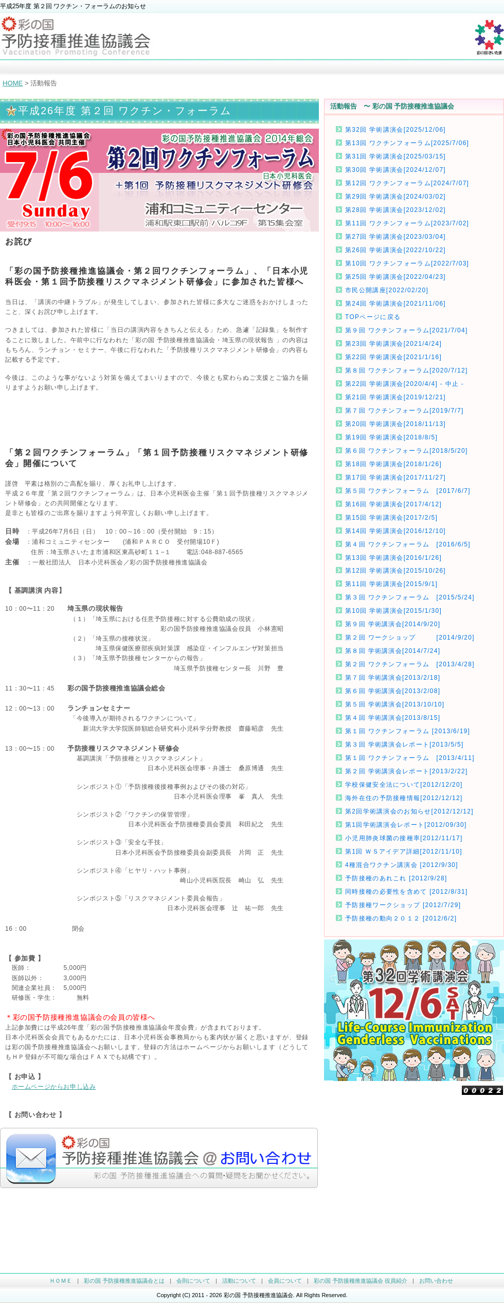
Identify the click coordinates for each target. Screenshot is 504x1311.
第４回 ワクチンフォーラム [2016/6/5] (408, 544)
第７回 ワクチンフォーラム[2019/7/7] (404, 410)
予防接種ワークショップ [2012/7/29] (403, 905)
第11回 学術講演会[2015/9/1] (391, 584)
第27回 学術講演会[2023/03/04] (395, 236)
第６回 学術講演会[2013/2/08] (392, 691)
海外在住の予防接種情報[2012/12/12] (404, 798)
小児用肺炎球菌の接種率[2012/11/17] (404, 838)
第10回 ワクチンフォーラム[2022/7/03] (407, 263)
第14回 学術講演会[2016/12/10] (395, 531)
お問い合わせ (436, 1281)
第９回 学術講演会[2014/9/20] (392, 624)
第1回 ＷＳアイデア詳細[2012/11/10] (403, 851)
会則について (193, 1281)
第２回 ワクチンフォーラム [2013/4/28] (410, 664)
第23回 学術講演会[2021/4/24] (393, 343)
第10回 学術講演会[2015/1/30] (393, 610)
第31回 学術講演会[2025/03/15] (395, 156)
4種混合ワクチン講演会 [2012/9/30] (401, 865)
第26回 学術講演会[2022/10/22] (395, 250)
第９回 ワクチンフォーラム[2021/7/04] (406, 330)
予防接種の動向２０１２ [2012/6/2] (401, 918)
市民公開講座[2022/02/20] (386, 290)
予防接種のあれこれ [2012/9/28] (396, 878)
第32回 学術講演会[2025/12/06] (395, 129)
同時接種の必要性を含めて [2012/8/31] (406, 891)
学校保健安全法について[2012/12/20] (404, 784)
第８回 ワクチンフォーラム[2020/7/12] (406, 370)
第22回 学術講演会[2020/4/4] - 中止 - (404, 383)
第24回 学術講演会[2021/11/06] (395, 303)
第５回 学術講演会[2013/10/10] (394, 704)
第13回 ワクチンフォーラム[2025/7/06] (407, 143)
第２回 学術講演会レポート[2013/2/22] (406, 771)
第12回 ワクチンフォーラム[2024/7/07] (407, 183)
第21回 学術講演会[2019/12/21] (395, 397)
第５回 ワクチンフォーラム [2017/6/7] (408, 490)
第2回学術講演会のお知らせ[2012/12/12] (409, 811)
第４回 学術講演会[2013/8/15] (392, 717)
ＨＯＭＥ (60, 1281)
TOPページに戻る (373, 317)
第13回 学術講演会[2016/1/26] (393, 557)
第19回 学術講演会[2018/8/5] (391, 437)
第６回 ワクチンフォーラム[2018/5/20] (406, 450)
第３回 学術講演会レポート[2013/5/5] (404, 744)
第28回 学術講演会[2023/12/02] (395, 210)
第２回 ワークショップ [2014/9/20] (410, 637)
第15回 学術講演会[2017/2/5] (391, 517)
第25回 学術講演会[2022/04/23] (395, 276)
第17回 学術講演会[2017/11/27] (395, 477)
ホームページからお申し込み (54, 1086)
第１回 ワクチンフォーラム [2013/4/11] (410, 757)
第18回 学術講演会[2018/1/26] (393, 464)
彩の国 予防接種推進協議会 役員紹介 (360, 1281)
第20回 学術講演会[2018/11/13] (395, 424)
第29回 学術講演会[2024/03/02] (395, 196)
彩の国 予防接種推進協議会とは (124, 1281)
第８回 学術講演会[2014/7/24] (392, 650)
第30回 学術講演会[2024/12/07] (395, 169)
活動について (239, 1281)
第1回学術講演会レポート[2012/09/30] (406, 824)
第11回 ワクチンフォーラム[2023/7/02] (407, 223)
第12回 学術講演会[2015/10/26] (395, 570)
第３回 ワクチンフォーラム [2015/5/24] (410, 597)
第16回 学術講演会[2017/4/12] (393, 504)
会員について (285, 1281)
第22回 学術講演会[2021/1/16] (393, 357)
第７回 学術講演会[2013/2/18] (392, 677)
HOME (13, 83)
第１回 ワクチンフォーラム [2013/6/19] (407, 731)
